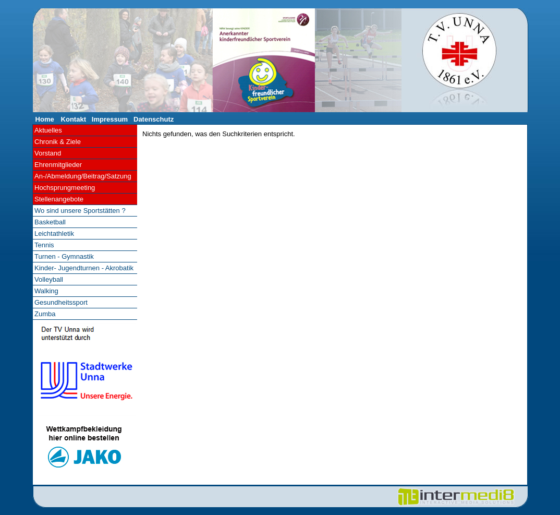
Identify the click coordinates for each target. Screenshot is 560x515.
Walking (46, 291)
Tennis (44, 245)
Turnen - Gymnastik (64, 256)
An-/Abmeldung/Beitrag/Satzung (82, 176)
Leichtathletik (54, 233)
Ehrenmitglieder (58, 165)
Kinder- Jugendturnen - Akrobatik (83, 268)
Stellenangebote (58, 199)
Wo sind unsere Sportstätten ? (80, 210)
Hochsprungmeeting (64, 187)
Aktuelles (48, 130)
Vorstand (47, 153)
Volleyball (48, 279)
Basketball (50, 222)
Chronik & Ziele (57, 142)
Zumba (44, 314)
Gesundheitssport (61, 302)
